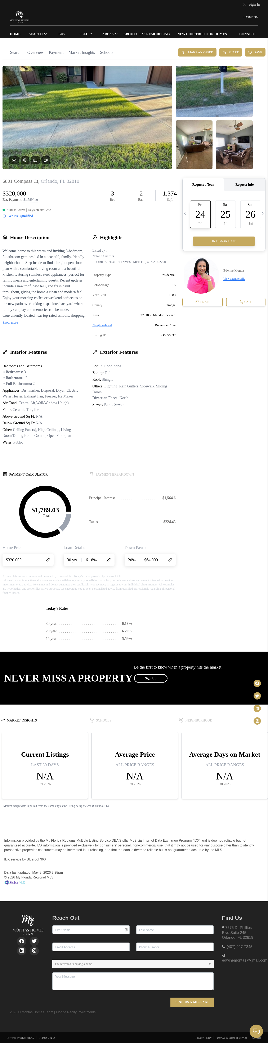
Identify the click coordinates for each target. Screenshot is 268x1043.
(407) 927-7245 (247, 17)
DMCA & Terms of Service (232, 1037)
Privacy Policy (203, 1037)
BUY (62, 34)
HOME (15, 34)
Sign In (251, 4)
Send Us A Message (192, 1002)
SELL (86, 34)
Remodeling (158, 34)
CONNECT (247, 34)
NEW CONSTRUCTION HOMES (202, 34)
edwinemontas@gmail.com (244, 960)
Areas (110, 34)
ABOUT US (134, 34)
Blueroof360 (27, 1037)
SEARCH (38, 34)
